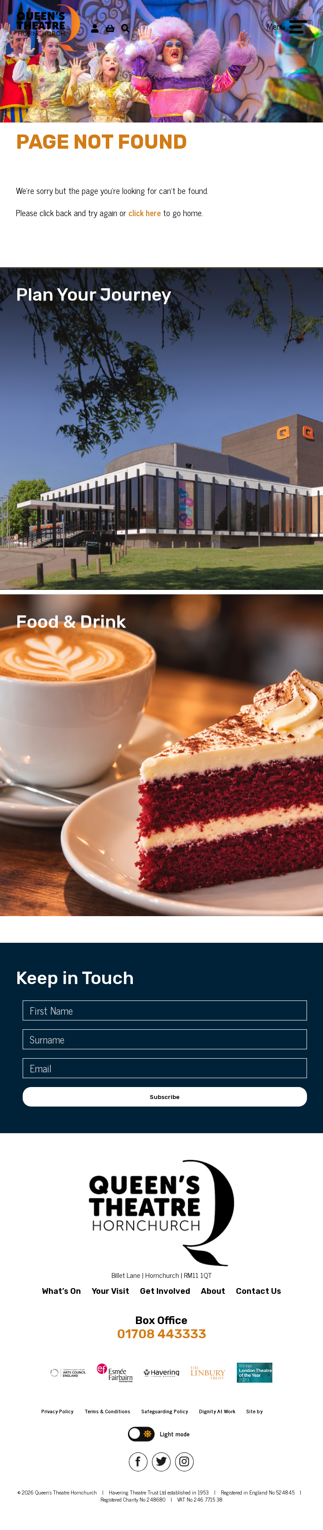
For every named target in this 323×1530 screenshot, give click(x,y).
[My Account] (95, 28)
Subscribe (164, 1097)
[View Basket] (110, 28)
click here (144, 212)
